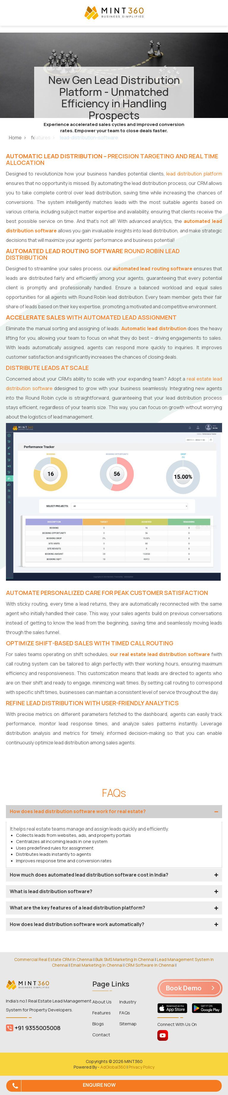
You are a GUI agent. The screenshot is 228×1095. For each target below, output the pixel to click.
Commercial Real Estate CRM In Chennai (53, 959)
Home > (18, 137)
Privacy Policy (141, 1067)
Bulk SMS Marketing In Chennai (124, 959)
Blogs (98, 1024)
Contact (101, 1035)
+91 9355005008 (33, 1028)
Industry (127, 1002)
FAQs (124, 1013)
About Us (102, 1002)
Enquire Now (99, 1085)
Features (101, 1013)
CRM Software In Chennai (150, 965)
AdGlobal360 (113, 1067)
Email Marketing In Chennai (97, 965)
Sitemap (128, 1024)
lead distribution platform (194, 173)
